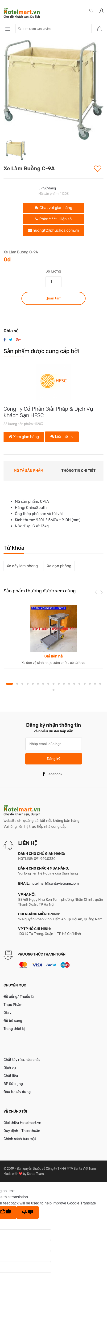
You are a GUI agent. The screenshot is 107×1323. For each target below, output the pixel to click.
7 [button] (43, 684)
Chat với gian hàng (53, 207)
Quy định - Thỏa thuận (22, 1131)
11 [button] (64, 684)
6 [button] (38, 684)
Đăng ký (53, 759)
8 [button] (48, 684)
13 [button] (74, 684)
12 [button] (69, 684)
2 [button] (17, 684)
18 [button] (100, 684)
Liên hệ (59, 436)
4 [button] (28, 684)
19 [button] (53, 690)
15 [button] (85, 684)
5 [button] (33, 684)
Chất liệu (11, 1076)
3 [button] (22, 684)
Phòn (53, 219)
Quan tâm (53, 298)
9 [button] (53, 684)
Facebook (52, 774)
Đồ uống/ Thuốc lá (19, 996)
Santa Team (35, 1174)
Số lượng (53, 271)
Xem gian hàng (24, 437)
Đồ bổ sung (13, 1021)
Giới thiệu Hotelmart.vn (22, 1123)
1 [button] (9, 684)
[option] (53, 90)
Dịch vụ (10, 1068)
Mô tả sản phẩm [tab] (28, 471)
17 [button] (95, 684)
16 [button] (90, 684)
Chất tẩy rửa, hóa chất (22, 1060)
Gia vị (8, 1013)
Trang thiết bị (14, 1029)
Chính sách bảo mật (20, 1139)
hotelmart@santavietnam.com (54, 883)
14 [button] (79, 684)
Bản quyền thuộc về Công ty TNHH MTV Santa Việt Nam (56, 1169)
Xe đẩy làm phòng (22, 566)
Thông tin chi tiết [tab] (79, 471)
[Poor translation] (27, 1212)
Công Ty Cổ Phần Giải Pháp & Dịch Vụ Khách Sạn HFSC (48, 412)
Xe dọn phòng (59, 566)
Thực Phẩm (13, 1005)
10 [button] (59, 684)
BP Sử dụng (47, 188)
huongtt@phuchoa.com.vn (53, 230)
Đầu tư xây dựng (17, 1092)
